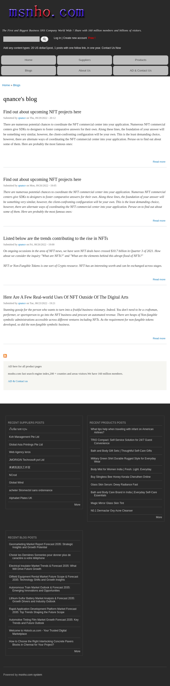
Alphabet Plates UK (20, 498)
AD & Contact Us (140, 70)
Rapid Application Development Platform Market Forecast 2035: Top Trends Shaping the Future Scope (42, 610)
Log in (57, 38)
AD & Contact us (18, 381)
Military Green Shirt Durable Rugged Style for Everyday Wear (123, 460)
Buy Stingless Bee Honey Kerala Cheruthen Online (121, 476)
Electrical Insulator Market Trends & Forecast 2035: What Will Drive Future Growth (42, 567)
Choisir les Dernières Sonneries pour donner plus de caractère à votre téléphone (40, 556)
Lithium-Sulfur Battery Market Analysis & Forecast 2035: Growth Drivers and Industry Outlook (42, 600)
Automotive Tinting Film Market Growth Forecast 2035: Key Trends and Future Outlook (44, 621)
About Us (85, 70)
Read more (159, 161)
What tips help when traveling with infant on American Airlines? (122, 431)
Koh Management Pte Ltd (24, 436)
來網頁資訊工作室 (19, 467)
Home (29, 60)
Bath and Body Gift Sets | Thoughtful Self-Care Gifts (121, 450)
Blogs (28, 70)
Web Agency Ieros (20, 452)
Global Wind (16, 482)
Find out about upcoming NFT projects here (42, 111)
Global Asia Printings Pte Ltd (26, 444)
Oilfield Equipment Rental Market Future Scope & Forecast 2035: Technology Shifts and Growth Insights (43, 578)
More (77, 504)
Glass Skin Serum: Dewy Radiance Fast (114, 484)
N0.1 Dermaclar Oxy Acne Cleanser (112, 510)
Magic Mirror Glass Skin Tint (107, 503)
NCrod (13, 475)
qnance (22, 117)
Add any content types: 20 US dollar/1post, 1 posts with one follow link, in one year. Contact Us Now (62, 47)
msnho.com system (30, 674)
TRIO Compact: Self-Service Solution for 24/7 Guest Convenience (121, 441)
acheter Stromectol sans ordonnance (30, 490)
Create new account (75, 38)
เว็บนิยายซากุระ (18, 429)
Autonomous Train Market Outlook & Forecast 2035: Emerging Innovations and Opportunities (39, 589)
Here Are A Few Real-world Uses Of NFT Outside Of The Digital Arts (65, 297)
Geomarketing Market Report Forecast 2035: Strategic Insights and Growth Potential (41, 546)
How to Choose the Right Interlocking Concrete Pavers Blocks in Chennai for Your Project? (41, 643)
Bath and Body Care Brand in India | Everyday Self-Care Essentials (124, 494)
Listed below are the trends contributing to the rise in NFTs (55, 238)
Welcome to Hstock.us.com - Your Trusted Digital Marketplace (38, 632)
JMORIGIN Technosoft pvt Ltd (26, 459)
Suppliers (85, 60)
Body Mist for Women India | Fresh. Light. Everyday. (121, 469)
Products (140, 60)
